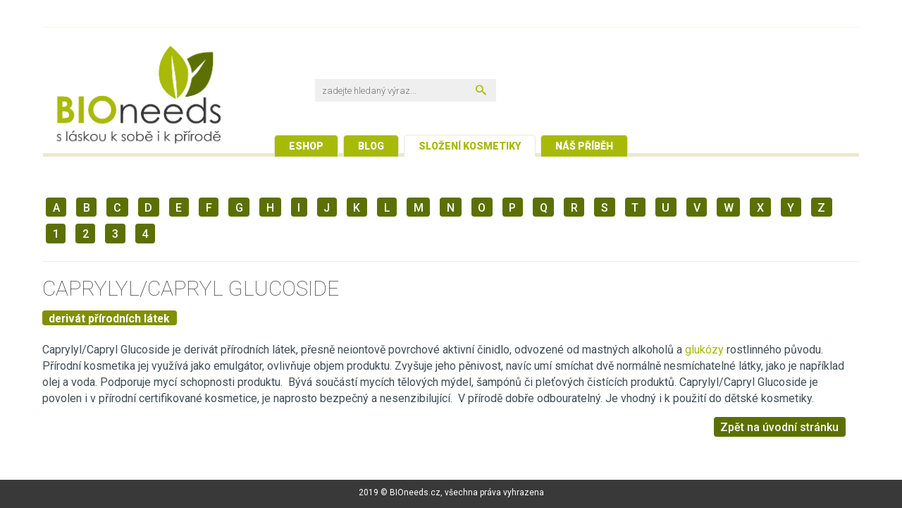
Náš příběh (584, 146)
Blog (371, 146)
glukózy (706, 349)
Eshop (306, 146)
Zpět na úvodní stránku (779, 427)
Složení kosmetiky (470, 146)
